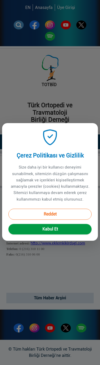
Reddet (50, 207)
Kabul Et (50, 222)
